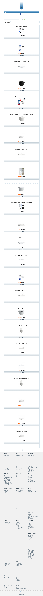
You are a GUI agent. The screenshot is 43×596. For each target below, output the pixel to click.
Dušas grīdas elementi (7, 509)
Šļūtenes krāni (30, 471)
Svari (29, 549)
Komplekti (17, 501)
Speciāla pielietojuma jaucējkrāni (32, 467)
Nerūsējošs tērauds (30, 475)
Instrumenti (29, 513)
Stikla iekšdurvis (18, 580)
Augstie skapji (6, 491)
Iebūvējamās (18, 493)
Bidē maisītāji (30, 465)
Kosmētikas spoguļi (30, 535)
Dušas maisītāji (30, 457)
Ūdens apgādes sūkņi (7, 575)
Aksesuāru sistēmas (30, 559)
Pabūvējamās (18, 494)
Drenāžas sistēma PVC (7, 586)
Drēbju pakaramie (30, 536)
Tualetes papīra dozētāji (31, 550)
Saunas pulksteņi (18, 577)
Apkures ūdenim (30, 477)
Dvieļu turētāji (30, 537)
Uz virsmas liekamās (19, 492)
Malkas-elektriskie (30, 526)
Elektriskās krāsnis (18, 563)
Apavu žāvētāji (18, 529)
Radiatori (17, 522)
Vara (28, 476)
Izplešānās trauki (6, 576)
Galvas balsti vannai (6, 469)
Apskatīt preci (22, 37)
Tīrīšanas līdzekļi (18, 465)
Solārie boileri (30, 528)
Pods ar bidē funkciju (7, 480)
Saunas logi (17, 567)
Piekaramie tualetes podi (7, 476)
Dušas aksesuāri (18, 469)
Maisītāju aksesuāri (30, 469)
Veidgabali (29, 514)
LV (5, 17)
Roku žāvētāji (30, 509)
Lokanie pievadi (30, 515)
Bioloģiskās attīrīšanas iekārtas (8, 585)
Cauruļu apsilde (18, 530)
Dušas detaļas (30, 468)
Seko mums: (18, 14)
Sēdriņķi (5, 486)
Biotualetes (5, 481)
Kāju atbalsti (29, 557)
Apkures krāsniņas (18, 524)
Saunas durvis (18, 566)
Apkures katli (18, 523)
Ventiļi (29, 511)
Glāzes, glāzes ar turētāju (31, 538)
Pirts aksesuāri (18, 568)
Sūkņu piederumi (6, 577)
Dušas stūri (17, 456)
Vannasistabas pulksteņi (31, 555)
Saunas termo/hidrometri (19, 576)
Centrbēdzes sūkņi (6, 564)
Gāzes (29, 523)
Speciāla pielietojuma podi (7, 484)
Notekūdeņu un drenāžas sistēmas (8, 584)
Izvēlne (8, 12)
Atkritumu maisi (18, 509)
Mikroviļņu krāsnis (18, 584)
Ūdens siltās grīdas (6, 523)
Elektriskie (29, 478)
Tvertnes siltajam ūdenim (31, 530)
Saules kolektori (18, 531)
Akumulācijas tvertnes (31, 527)
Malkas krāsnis (18, 565)
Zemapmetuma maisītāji (31, 464)
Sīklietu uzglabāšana (31, 553)
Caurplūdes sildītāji (30, 524)
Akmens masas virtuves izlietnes (32, 493)
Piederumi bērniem (30, 552)
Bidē (16, 475)
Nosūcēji (17, 586)
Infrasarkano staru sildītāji (19, 527)
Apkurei (5, 565)
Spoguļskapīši (6, 492)
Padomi (24, 15)
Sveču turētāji (30, 558)
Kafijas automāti (18, 587)
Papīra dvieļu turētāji (30, 551)
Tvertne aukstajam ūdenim (31, 531)
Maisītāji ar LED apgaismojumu (32, 466)
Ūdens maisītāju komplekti (31, 455)
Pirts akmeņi (17, 575)
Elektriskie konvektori (19, 526)
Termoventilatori (18, 525)
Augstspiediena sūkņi (7, 563)
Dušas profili (17, 467)
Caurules (17, 579)
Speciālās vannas (6, 465)
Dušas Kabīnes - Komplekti (19, 455)
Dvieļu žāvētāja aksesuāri (31, 481)
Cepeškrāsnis (18, 585)
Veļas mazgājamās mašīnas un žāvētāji (21, 588)
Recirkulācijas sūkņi (6, 566)
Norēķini (29, 15)
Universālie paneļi (6, 467)
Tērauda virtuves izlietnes (31, 492)
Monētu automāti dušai (19, 468)
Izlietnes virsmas (6, 494)
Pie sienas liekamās (18, 491)
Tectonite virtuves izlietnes (31, 494)
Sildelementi (29, 479)
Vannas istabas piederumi (31, 554)
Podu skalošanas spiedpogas (8, 483)
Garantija (32, 15)
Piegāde (27, 15)
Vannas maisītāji (30, 456)
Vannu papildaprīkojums (7, 468)
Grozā (22, 19)
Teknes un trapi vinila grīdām (8, 510)
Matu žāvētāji (30, 510)
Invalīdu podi (6, 478)
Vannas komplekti (6, 455)
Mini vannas (5, 464)
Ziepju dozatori (30, 547)
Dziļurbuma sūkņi (6, 568)
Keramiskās (29, 490)
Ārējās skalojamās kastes (7, 482)
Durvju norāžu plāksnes (31, 512)
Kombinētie (29, 525)
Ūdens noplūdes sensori (31, 470)
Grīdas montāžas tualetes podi (8, 477)
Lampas (29, 540)
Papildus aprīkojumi (18, 578)
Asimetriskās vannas (7, 457)
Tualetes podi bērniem (7, 479)
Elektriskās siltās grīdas (7, 522)
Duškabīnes (17, 457)
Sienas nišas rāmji (18, 466)
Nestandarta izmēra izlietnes (19, 490)
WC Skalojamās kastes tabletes (8, 485)
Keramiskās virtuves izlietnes (32, 491)
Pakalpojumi (20, 15)
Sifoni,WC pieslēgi (6, 587)
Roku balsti (29, 556)
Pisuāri (17, 476)
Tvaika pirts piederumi (19, 564)
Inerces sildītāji (18, 528)
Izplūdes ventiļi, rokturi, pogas (32, 501)
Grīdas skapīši (6, 493)
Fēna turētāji (29, 548)
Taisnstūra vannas (6, 456)
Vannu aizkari (6, 466)
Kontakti (35, 15)
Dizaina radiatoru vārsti (31, 480)
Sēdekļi (17, 464)
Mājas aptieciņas (30, 518)
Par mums (17, 15)
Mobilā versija (21, 591)
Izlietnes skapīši (6, 490)
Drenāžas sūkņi (6, 567)
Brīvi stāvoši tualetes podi (7, 475)
